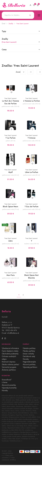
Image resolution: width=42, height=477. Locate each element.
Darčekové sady (29, 356)
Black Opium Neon (10, 206)
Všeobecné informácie (10, 348)
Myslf (10, 172)
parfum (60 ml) (10, 141)
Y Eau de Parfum (31, 206)
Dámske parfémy (29, 348)
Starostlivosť (6, 380)
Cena (4, 49)
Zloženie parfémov (9, 370)
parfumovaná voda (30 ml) (10, 244)
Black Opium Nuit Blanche (31, 276)
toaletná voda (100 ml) (31, 244)
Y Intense (31, 138)
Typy (4, 31)
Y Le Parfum (10, 138)
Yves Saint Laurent (22, 24)
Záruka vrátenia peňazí (10, 364)
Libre (10, 241)
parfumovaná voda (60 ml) (10, 175)
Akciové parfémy (29, 364)
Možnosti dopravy (8, 362)
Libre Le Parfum (31, 172)
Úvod (3, 24)
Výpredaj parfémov (30, 367)
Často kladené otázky (10, 351)
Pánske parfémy (29, 351)
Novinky (26, 359)
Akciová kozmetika (9, 385)
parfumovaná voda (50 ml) (31, 175)
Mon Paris (11, 275)
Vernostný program (9, 367)
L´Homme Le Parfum (31, 101)
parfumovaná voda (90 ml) (31, 281)
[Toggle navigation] (39, 15)
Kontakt (5, 317)
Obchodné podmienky (10, 354)
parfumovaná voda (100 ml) (10, 106)
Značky (11, 24)
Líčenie (4, 382)
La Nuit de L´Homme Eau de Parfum (10, 102)
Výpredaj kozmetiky (9, 388)
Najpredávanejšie (29, 362)
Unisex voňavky (28, 354)
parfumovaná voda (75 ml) (10, 209)
